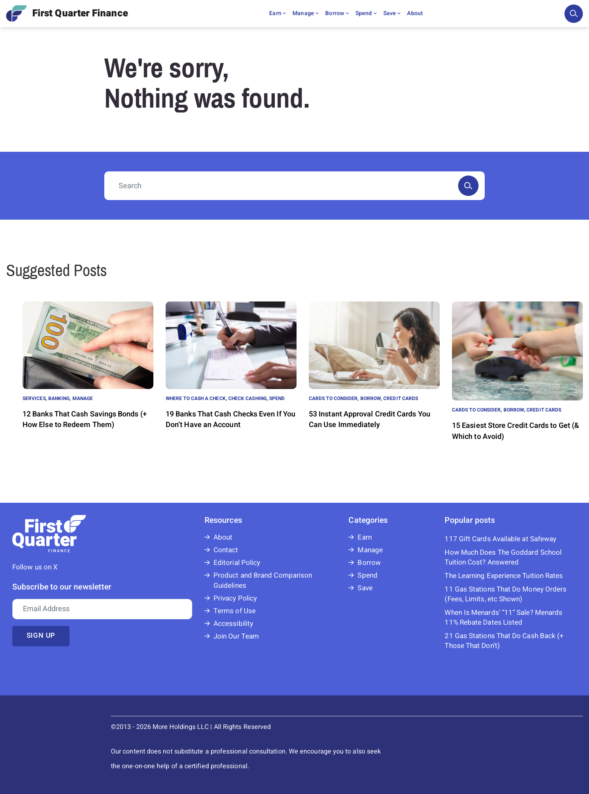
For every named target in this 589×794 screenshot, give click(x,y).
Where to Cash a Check (196, 398)
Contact (226, 550)
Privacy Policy (235, 598)
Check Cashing (247, 398)
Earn (277, 13)
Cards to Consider (333, 398)
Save (392, 13)
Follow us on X (35, 567)
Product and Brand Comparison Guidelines (263, 580)
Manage (305, 13)
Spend (366, 13)
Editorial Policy (237, 563)
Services (34, 398)
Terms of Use (235, 611)
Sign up (41, 635)
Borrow (336, 13)
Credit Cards (400, 398)
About (415, 13)
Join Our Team (236, 636)
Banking (59, 398)
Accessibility (233, 624)
